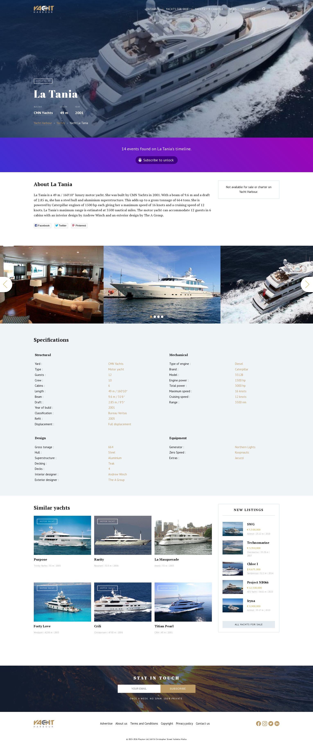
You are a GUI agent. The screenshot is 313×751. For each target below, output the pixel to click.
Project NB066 (257, 582)
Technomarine (258, 543)
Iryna (251, 601)
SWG (250, 524)
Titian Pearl (164, 626)
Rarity (99, 559)
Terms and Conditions (144, 723)
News (233, 9)
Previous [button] (6, 284)
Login (275, 9)
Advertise (106, 723)
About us (121, 723)
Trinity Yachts (40, 565)
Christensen (100, 632)
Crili (97, 626)
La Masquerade (167, 559)
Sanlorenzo (252, 573)
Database (153, 9)
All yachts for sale (249, 624)
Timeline (249, 9)
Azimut (250, 533)
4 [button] (162, 317)
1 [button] (151, 317)
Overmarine (253, 552)
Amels (157, 565)
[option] (162, 284)
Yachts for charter (209, 9)
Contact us (203, 723)
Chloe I (252, 564)
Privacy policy (184, 723)
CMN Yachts (43, 112)
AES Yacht (252, 591)
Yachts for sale (177, 9)
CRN (157, 632)
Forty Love (42, 626)
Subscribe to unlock (158, 160)
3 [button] (158, 317)
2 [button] (155, 317)
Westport (38, 632)
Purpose (40, 559)
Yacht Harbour (44, 10)
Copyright (167, 723)
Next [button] (307, 284)
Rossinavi (98, 565)
